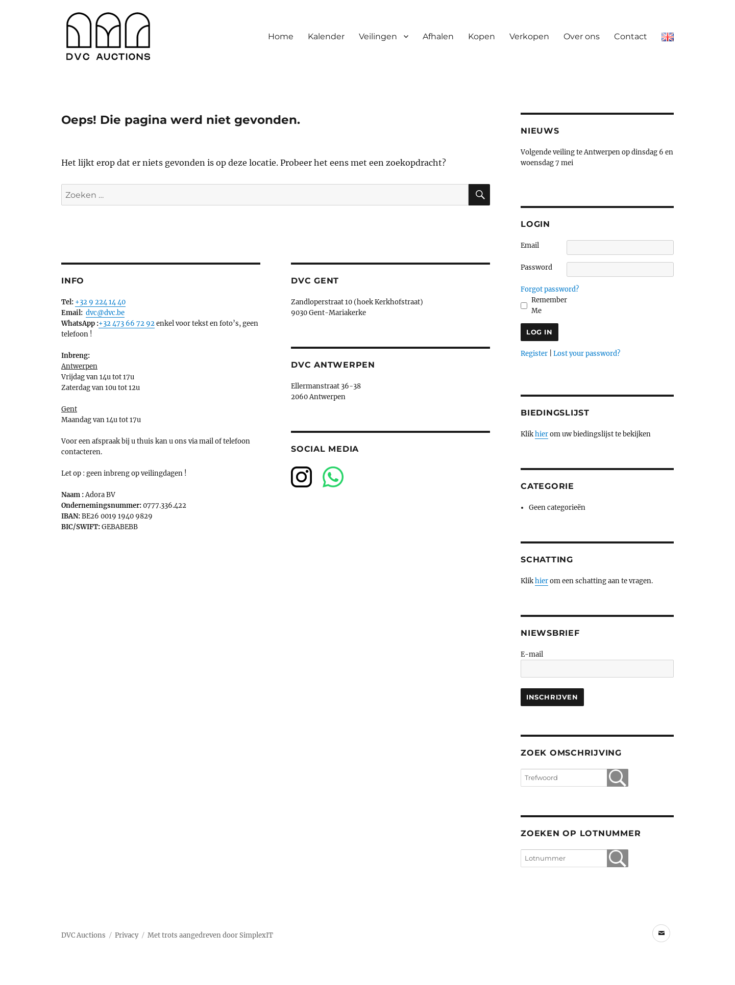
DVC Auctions (83, 935)
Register (534, 353)
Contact (630, 36)
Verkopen (529, 36)
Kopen (481, 36)
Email (530, 245)
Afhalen (438, 36)
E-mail (532, 654)
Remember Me (549, 305)
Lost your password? (586, 353)
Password (536, 267)
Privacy (126, 935)
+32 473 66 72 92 (127, 323)
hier (541, 434)
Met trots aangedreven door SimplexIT (210, 935)
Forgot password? (550, 289)
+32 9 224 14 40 (100, 302)
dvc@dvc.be (105, 312)
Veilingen (378, 36)
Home (280, 36)
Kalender (326, 36)
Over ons (582, 36)
